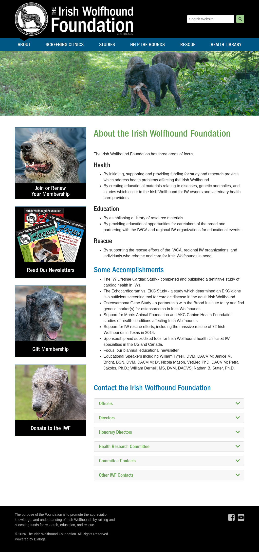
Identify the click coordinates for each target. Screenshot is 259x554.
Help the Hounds (147, 46)
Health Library (226, 46)
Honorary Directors (169, 434)
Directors (169, 420)
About (24, 46)
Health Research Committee (169, 449)
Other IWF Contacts (169, 477)
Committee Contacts (169, 463)
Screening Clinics (65, 46)
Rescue (187, 46)
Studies (107, 46)
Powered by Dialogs (30, 541)
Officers (169, 406)
